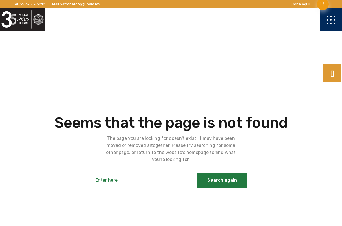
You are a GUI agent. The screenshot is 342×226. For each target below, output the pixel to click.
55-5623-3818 (32, 4)
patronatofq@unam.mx (80, 4)
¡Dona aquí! (300, 4)
